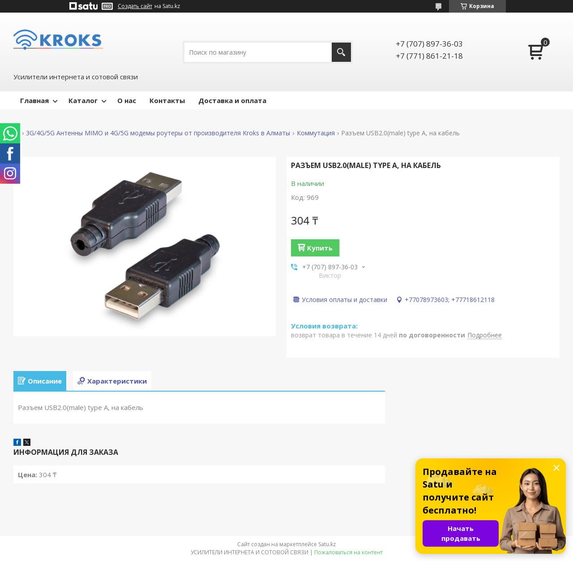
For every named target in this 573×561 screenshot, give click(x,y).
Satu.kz (327, 544)
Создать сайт (135, 6)
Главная (34, 100)
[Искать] (341, 52)
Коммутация (316, 133)
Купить (320, 247)
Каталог (83, 100)
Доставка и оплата (232, 100)
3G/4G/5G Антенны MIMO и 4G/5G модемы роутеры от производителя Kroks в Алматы (158, 133)
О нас (126, 100)
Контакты (167, 100)
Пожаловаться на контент (348, 552)
